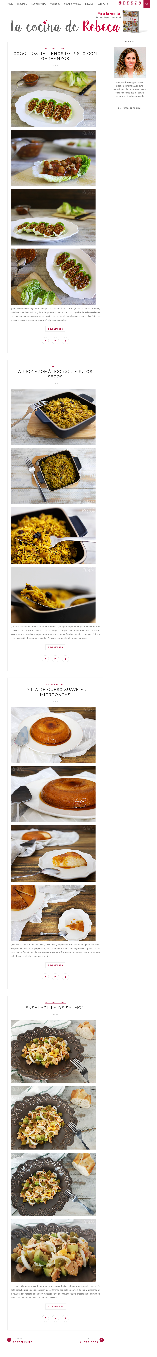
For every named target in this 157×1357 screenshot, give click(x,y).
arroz (55, 366)
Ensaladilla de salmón (55, 1007)
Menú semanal (39, 4)
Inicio (10, 4)
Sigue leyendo (55, 329)
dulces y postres (55, 684)
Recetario (22, 4)
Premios (89, 4)
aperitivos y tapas (55, 48)
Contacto (103, 4)
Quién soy (55, 4)
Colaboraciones (72, 4)
